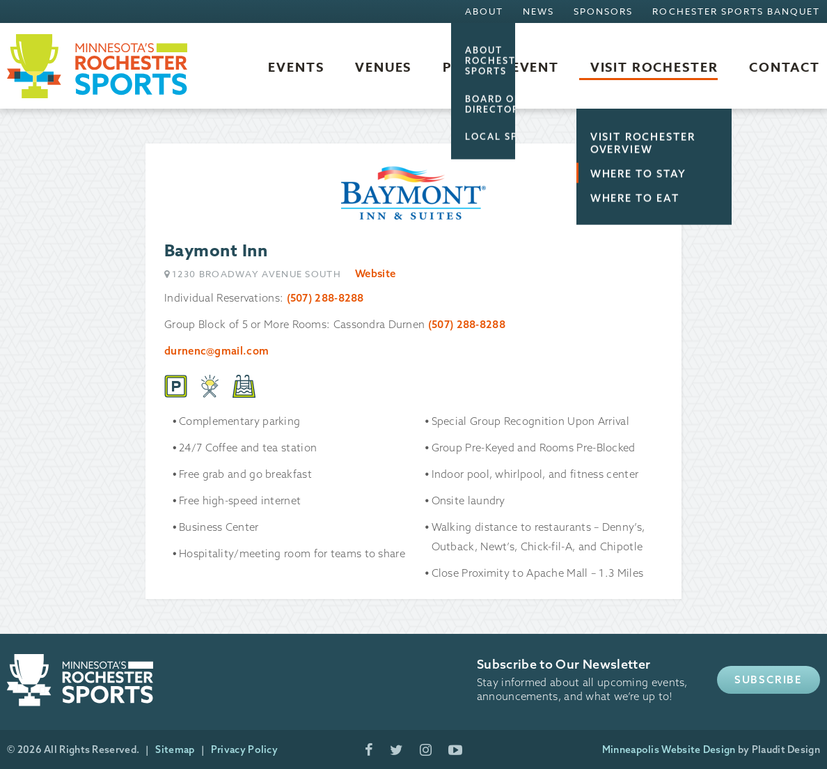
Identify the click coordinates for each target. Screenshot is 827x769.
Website (375, 273)
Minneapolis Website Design (669, 749)
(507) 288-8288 (325, 297)
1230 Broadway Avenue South (256, 274)
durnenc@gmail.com (216, 350)
